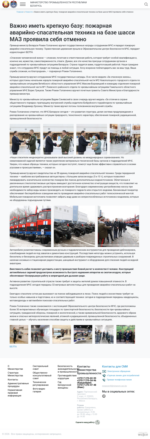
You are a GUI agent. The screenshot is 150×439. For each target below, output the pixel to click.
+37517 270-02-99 (86, 378)
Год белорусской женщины (64, 385)
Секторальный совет (40, 367)
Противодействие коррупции (67, 377)
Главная (20, 12)
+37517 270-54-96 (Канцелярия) (86, 381)
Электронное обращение (118, 371)
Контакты (13, 379)
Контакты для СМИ (115, 366)
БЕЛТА (13, 346)
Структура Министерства (15, 374)
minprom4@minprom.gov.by (114, 386)
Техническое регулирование (41, 383)
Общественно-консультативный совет (42, 375)
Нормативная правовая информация (15, 393)
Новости (29, 12)
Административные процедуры (18, 385)
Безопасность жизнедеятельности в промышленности (68, 369)
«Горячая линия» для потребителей (123, 375)
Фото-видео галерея (39, 390)
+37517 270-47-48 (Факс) (86, 386)
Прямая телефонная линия (119, 379)
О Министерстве (15, 367)
